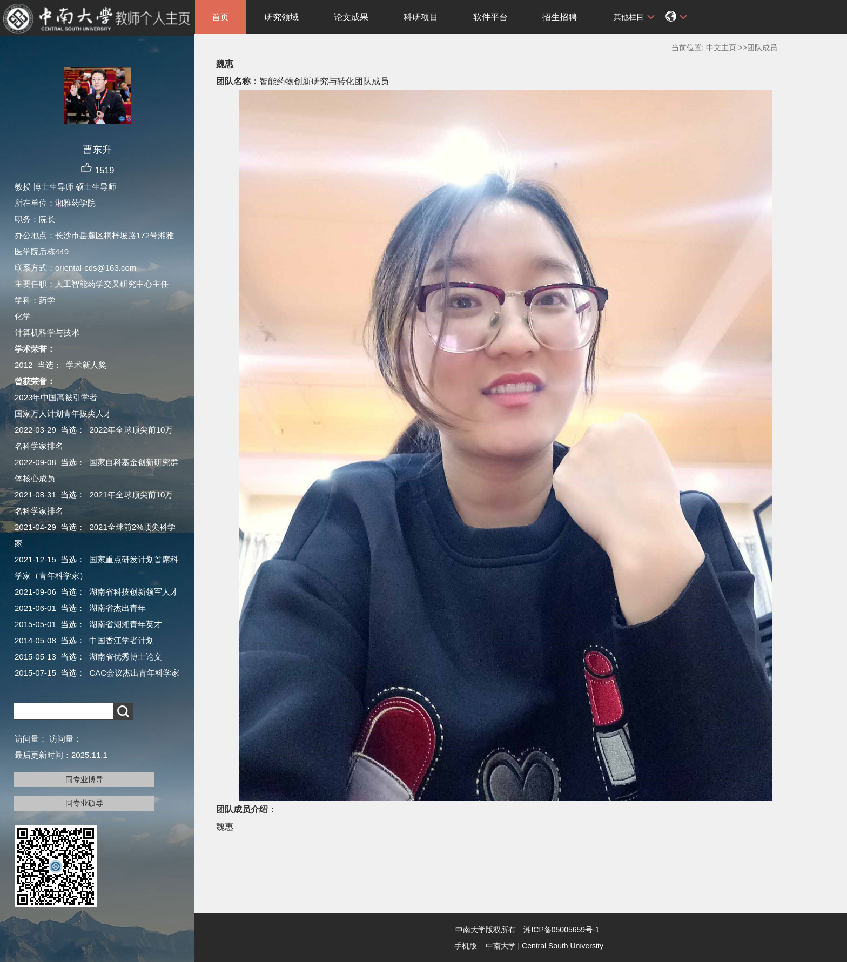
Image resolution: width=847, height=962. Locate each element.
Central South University (562, 945)
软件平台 (490, 17)
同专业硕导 (84, 803)
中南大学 (501, 945)
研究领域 (281, 17)
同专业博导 (84, 779)
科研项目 (421, 17)
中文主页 (721, 47)
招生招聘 (559, 17)
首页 (220, 17)
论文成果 (351, 17)
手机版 (465, 945)
